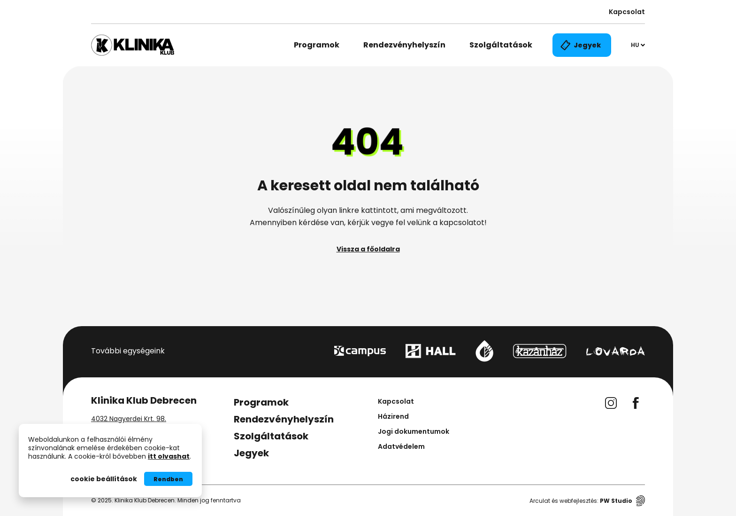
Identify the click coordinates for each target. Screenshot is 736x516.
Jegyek (251, 453)
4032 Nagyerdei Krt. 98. (128, 418)
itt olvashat (169, 456)
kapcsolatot (461, 222)
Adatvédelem (401, 446)
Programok (316, 44)
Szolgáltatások (500, 44)
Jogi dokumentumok (413, 431)
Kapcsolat (627, 11)
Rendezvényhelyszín (404, 44)
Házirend (393, 416)
